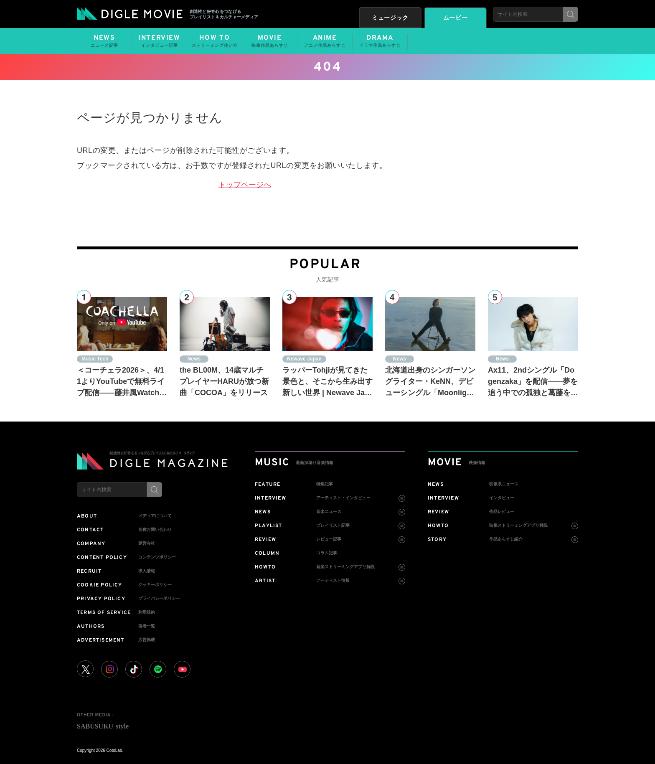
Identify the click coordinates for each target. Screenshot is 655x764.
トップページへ (244, 184)
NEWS (104, 41)
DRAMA (380, 41)
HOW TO (214, 41)
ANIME (324, 41)
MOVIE (269, 41)
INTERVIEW (159, 41)
